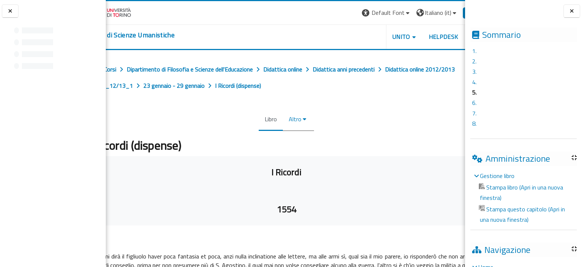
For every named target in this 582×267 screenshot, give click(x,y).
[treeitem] (523, 198)
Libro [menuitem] (270, 119)
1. (474, 50)
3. (474, 71)
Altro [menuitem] (294, 119)
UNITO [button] (378, 36)
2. (474, 61)
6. (474, 102)
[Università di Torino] (129, 11)
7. (474, 113)
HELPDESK (420, 36)
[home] (151, 35)
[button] (363, 13)
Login (452, 12)
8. (474, 123)
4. (474, 82)
